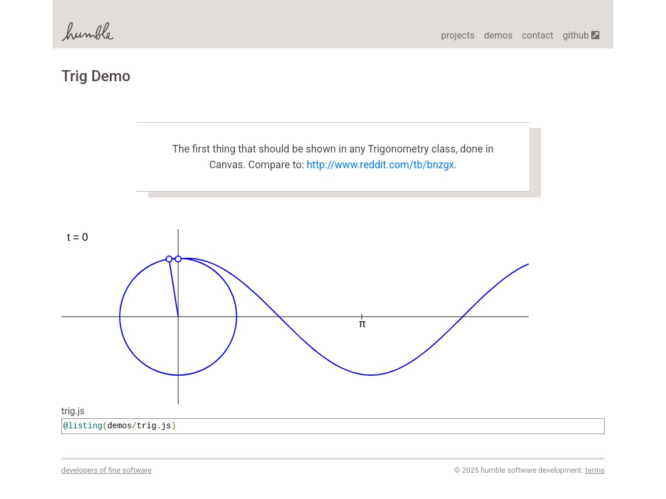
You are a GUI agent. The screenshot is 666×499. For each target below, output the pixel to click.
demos (498, 35)
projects (458, 35)
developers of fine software (106, 470)
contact (537, 35)
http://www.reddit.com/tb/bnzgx (380, 165)
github (581, 35)
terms (595, 470)
